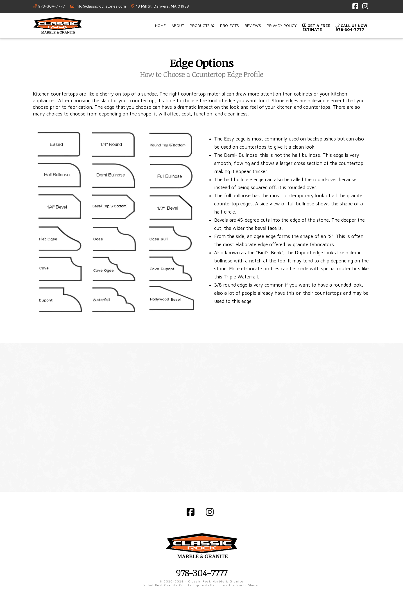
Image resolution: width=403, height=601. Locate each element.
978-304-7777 (51, 6)
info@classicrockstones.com (101, 6)
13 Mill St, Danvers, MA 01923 (162, 6)
